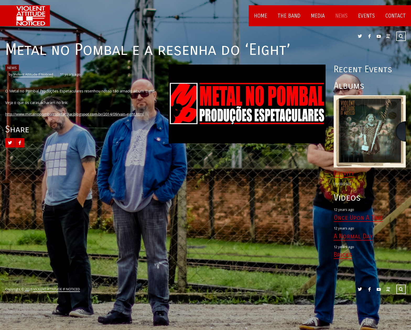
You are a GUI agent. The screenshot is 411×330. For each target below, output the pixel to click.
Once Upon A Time (358, 217)
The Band (289, 16)
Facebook (369, 36)
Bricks (343, 254)
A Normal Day (353, 236)
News (341, 16)
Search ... (401, 36)
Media (318, 16)
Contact (395, 16)
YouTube (378, 36)
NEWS (12, 67)
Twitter (360, 36)
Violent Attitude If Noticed (33, 74)
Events (366, 16)
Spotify (388, 36)
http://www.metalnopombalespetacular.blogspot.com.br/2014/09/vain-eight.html (74, 114)
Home (260, 16)
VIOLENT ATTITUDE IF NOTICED (56, 289)
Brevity (344, 173)
